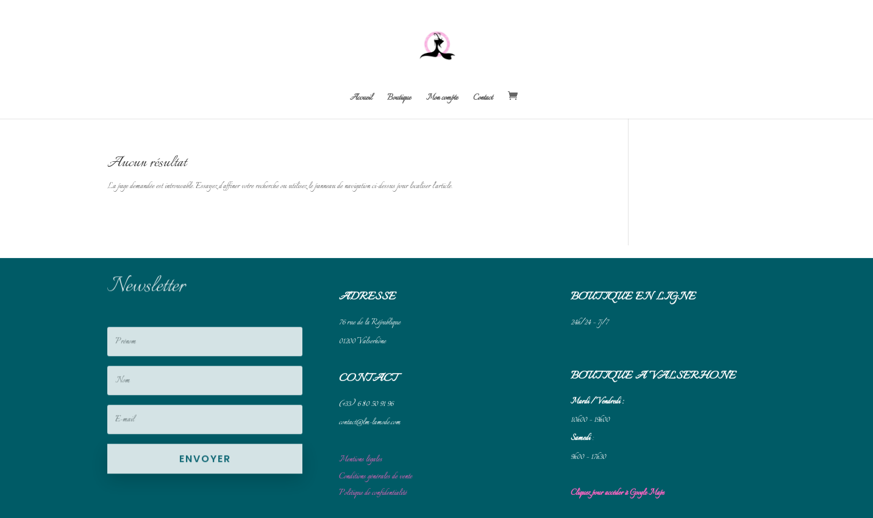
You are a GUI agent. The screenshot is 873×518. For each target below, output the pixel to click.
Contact (483, 99)
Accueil (361, 99)
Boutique (399, 99)
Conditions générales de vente (375, 485)
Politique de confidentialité (373, 501)
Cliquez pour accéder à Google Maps (618, 501)
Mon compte (442, 99)
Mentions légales (360, 469)
